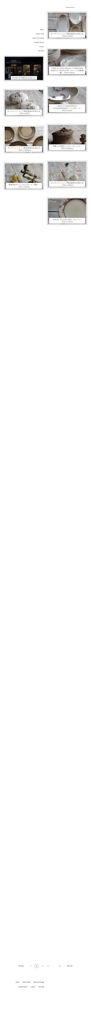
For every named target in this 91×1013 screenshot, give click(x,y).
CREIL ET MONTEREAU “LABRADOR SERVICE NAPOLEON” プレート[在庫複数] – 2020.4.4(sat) (67, 91)
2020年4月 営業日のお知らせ (24, 78)
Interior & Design (38, 38)
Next (69, 987)
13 (60, 987)
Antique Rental (39, 42)
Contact (41, 46)
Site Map (41, 51)
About (42, 29)
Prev (22, 987)
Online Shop (40, 34)
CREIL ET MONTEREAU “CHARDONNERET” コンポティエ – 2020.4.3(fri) (67, 129)
